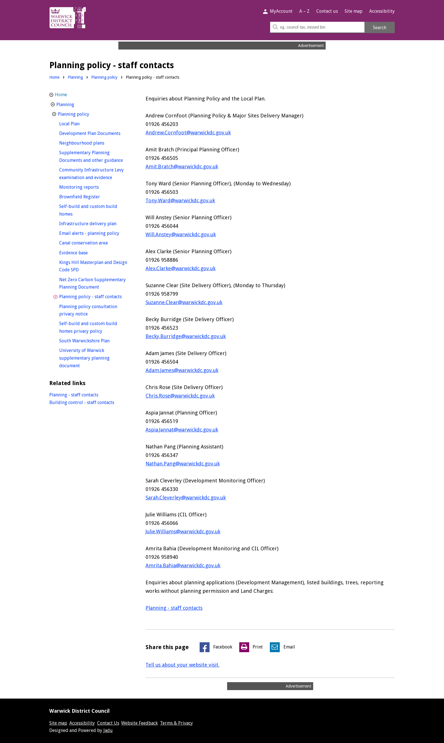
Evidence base (84, 252)
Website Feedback (139, 723)
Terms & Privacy (176, 723)
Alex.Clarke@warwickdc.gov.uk (180, 268)
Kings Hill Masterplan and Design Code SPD (93, 266)
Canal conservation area (94, 242)
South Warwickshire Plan (95, 340)
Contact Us (108, 723)
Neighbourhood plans (92, 142)
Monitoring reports (89, 186)
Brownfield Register (90, 196)
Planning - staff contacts (174, 608)
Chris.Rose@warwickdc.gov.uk (180, 396)
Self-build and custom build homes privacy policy (91, 327)
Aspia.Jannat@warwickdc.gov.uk (182, 430)
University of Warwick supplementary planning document (84, 358)
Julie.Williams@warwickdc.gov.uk (183, 531)
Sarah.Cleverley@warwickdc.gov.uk (186, 498)
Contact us (327, 11)
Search (379, 27)
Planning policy (104, 77)
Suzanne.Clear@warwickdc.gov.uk (184, 302)
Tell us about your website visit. (182, 665)
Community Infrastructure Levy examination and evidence (95, 173)
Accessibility (382, 11)
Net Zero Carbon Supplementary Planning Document (92, 283)
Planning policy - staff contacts (95, 296)
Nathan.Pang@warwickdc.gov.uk (183, 464)
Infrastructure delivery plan (95, 223)
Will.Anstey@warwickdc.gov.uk (181, 234)
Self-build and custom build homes (88, 210)
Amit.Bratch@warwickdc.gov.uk (182, 166)
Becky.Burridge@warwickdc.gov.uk (186, 336)
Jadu (108, 730)
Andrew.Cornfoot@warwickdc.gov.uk (188, 133)
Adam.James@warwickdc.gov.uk (182, 370)
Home (54, 77)
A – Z (304, 11)
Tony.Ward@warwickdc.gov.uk (180, 200)
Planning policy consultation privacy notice (88, 310)
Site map (353, 11)
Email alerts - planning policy (95, 232)
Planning (75, 77)
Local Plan (80, 123)
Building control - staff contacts (81, 402)
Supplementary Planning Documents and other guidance (95, 156)
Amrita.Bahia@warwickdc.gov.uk (183, 565)
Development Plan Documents (95, 133)
